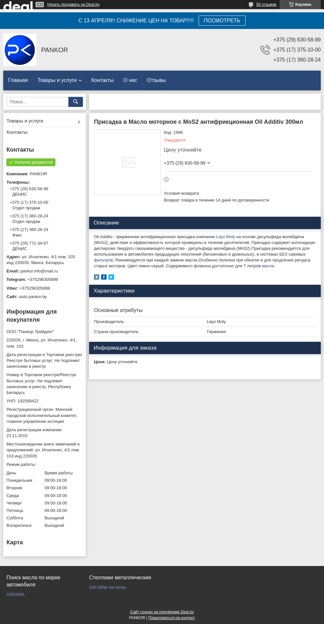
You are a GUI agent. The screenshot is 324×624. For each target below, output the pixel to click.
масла (268, 265)
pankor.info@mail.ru (39, 271)
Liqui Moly (225, 236)
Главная (18, 80)
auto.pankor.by (33, 296)
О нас (130, 80)
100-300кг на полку (107, 587)
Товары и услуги (57, 80)
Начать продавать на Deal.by (73, 4)
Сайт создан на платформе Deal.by (162, 612)
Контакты (102, 80)
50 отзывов (266, 4)
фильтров (103, 260)
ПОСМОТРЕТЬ (222, 20)
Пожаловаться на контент (171, 618)
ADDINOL (15, 594)
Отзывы (156, 80)
